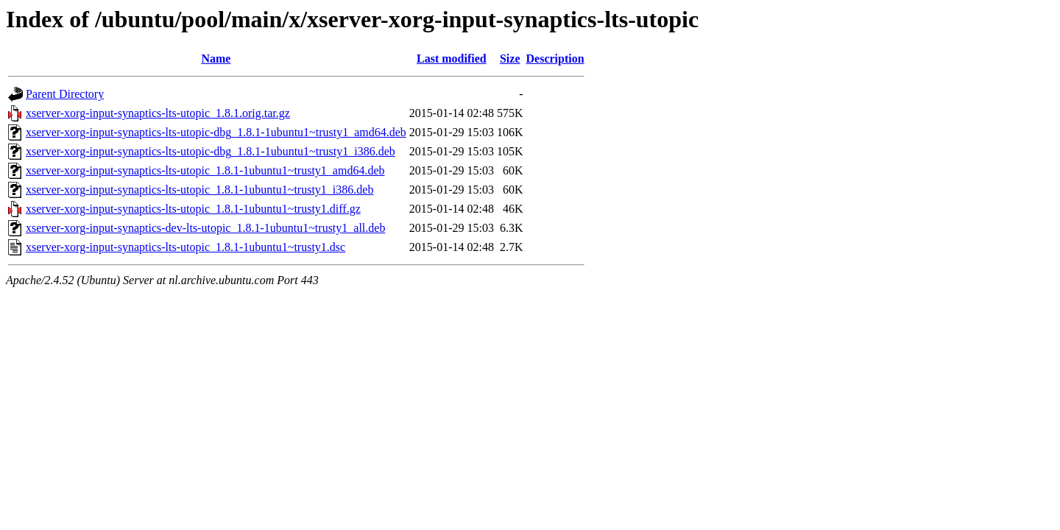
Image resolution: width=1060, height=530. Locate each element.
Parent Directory (65, 94)
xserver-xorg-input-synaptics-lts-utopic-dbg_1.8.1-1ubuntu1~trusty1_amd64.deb (216, 132)
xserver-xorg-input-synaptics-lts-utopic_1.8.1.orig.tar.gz (158, 113)
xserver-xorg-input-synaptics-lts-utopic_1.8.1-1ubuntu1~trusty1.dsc (185, 247)
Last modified (452, 58)
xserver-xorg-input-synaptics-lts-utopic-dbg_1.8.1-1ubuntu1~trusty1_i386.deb (210, 151)
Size (510, 58)
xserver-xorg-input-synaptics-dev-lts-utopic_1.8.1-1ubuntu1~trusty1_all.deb (205, 228)
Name (215, 58)
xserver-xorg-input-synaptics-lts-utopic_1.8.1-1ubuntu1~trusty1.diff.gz (193, 208)
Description (555, 58)
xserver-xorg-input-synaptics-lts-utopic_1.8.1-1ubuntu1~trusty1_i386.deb (199, 189)
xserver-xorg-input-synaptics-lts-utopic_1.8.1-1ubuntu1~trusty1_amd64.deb (205, 170)
